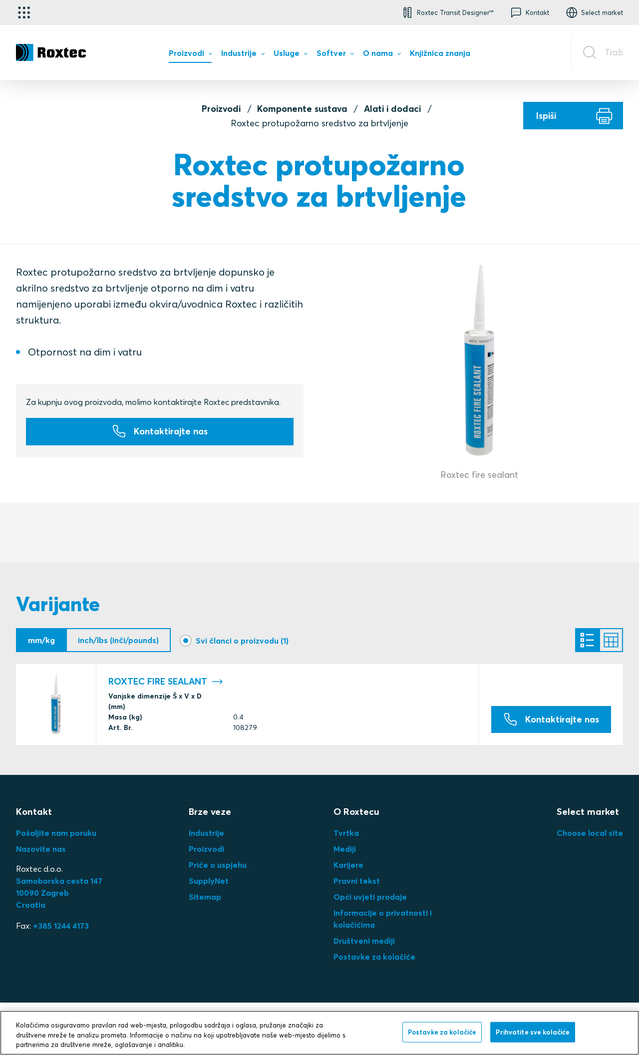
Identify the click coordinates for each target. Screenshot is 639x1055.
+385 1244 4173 (61, 926)
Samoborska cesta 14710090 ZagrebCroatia (59, 893)
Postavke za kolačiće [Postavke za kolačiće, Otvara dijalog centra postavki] (442, 1032)
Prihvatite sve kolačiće (533, 1032)
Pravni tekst (356, 881)
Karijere (348, 865)
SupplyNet (209, 881)
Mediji (344, 849)
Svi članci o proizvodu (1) (242, 640)
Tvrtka (346, 833)
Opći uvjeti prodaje (370, 897)
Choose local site (590, 833)
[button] (446, 12)
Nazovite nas (41, 849)
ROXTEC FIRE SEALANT (165, 681)
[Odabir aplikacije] (24, 12)
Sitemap (205, 897)
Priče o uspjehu (218, 865)
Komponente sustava (302, 108)
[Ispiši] (573, 115)
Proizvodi (221, 108)
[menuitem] (190, 55)
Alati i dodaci (392, 108)
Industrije (206, 833)
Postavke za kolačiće (374, 957)
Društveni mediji (364, 941)
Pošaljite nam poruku (56, 833)
